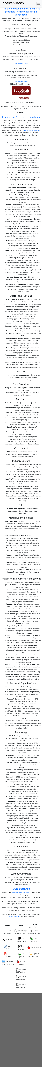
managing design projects (30, 130)
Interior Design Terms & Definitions (21, 116)
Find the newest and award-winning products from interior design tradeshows (21, 11)
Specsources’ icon (14, 917)
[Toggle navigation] (38, 4)
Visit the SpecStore (21, 63)
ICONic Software (21, 888)
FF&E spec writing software (21, 892)
